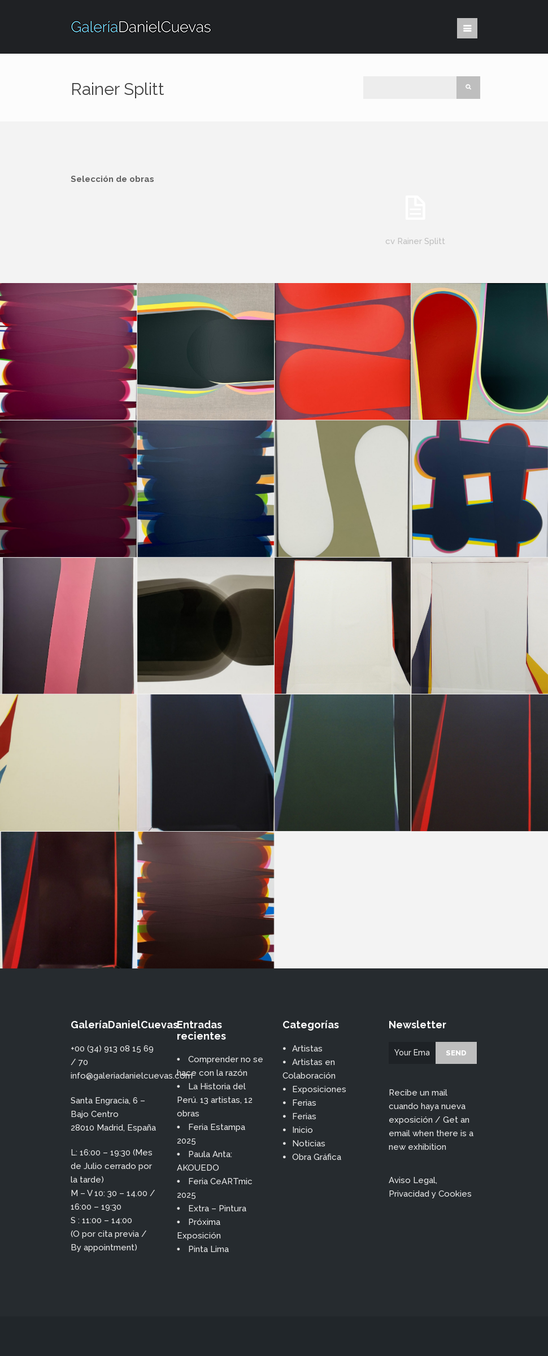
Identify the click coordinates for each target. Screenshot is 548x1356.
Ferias (304, 1103)
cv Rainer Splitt (415, 241)
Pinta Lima (208, 1249)
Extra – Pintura (217, 1208)
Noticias (308, 1143)
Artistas (307, 1049)
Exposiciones (319, 1089)
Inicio (302, 1130)
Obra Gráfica (316, 1157)
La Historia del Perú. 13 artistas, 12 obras (215, 1100)
